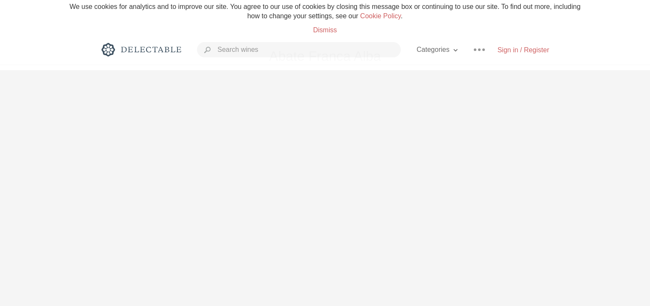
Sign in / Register (523, 50)
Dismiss (325, 30)
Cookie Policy (380, 16)
